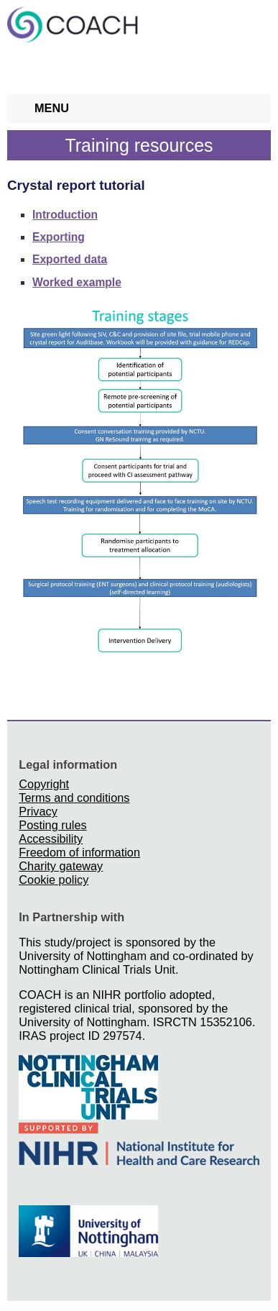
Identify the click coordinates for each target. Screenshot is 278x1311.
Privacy (38, 811)
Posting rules (52, 824)
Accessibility (51, 838)
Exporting (58, 237)
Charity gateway (61, 865)
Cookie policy (53, 879)
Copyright (44, 783)
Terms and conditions (74, 797)
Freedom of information (79, 852)
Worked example (76, 282)
